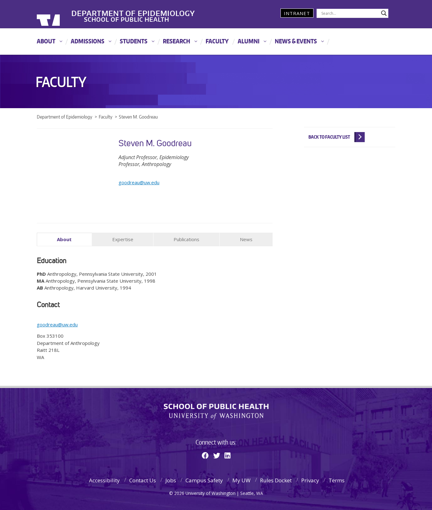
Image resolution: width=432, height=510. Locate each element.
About (46, 41)
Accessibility (104, 479)
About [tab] (64, 239)
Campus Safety (204, 479)
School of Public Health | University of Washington (216, 411)
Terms (337, 479)
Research (176, 41)
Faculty (217, 41)
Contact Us (142, 479)
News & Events (296, 41)
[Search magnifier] (383, 13)
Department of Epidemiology (166, 9)
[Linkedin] (227, 454)
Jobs (170, 479)
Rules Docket (276, 479)
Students (133, 41)
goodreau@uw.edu (139, 182)
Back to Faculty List (329, 137)
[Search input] (349, 13)
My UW (241, 479)
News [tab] (246, 239)
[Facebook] (205, 454)
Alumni (248, 41)
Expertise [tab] (122, 239)
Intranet (297, 13)
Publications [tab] (186, 239)
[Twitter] (216, 454)
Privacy (310, 479)
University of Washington (62, 14)
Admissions (87, 41)
